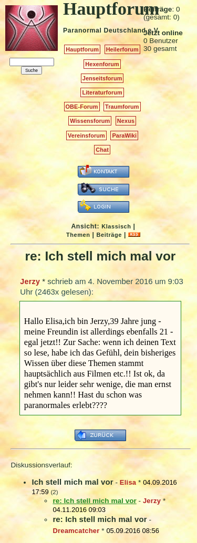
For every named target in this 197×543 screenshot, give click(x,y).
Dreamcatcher (76, 531)
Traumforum (122, 106)
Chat (102, 150)
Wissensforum (90, 121)
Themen (78, 235)
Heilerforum (122, 49)
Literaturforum (102, 92)
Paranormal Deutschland (104, 30)
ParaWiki (124, 135)
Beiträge (109, 235)
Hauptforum (82, 49)
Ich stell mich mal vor (72, 481)
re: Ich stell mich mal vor (100, 519)
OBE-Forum (82, 106)
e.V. (154, 30)
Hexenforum (102, 64)
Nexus (125, 121)
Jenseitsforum (102, 78)
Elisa (128, 482)
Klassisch (116, 226)
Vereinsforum (86, 135)
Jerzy (30, 281)
